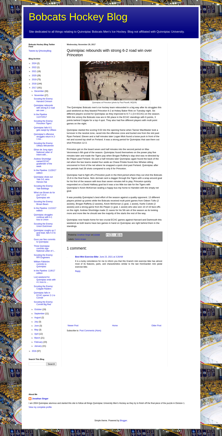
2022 (34, 67)
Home (115, 325)
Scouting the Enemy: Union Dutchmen (43, 225)
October (38, 309)
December (39, 91)
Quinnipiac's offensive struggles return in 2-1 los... (45, 136)
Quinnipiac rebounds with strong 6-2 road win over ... (44, 108)
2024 (34, 63)
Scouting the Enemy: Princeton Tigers (43, 122)
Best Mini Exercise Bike (87, 257)
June (36, 326)
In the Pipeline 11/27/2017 (40, 115)
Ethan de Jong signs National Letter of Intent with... (43, 152)
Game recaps (80, 239)
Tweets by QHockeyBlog (40, 51)
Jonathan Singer (40, 398)
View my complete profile (40, 407)
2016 (34, 351)
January (38, 346)
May (36, 330)
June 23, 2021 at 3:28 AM (111, 257)
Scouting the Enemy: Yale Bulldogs (43, 187)
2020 (34, 75)
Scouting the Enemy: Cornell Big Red (43, 303)
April (36, 334)
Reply (77, 271)
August (37, 317)
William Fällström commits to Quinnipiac (42, 264)
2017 (34, 87)
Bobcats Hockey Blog (78, 17)
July (36, 322)
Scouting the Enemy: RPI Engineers (43, 256)
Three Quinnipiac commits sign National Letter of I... (44, 248)
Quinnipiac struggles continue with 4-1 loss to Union (43, 217)
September (39, 313)
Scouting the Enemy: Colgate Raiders (43, 287)
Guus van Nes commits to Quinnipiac (44, 240)
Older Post (156, 325)
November (39, 95)
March (37, 338)
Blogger (123, 420)
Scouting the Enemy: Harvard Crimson (43, 100)
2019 (34, 79)
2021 (34, 71)
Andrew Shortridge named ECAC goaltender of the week (43, 163)
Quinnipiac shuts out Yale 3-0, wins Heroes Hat (43, 179)
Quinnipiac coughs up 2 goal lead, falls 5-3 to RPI (45, 233)
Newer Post (73, 325)
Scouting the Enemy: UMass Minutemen (44, 144)
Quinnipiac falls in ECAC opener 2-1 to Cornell (44, 295)
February (38, 342)
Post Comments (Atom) (90, 330)
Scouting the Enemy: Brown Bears (43, 202)
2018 (34, 83)
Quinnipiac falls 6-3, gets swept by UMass (45, 128)
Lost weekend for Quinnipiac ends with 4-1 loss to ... (45, 279)
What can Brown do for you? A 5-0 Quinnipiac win (44, 195)
